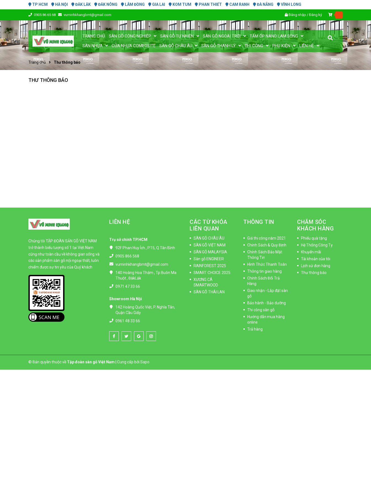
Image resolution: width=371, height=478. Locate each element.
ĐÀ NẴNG (263, 4)
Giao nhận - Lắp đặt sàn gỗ (267, 293)
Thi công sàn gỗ (261, 310)
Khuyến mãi (311, 252)
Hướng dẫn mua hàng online (266, 319)
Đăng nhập (297, 15)
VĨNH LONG (289, 4)
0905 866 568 (127, 256)
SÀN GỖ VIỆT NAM (209, 245)
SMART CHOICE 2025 (211, 272)
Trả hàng (255, 329)
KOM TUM (180, 4)
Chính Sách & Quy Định (266, 245)
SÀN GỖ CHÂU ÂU (208, 238)
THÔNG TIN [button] (258, 222)
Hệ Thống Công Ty (317, 245)
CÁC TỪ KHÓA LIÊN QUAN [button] (208, 225)
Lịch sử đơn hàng (315, 266)
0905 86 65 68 (45, 15)
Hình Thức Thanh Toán (267, 264)
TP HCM (38, 4)
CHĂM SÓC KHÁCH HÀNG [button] (315, 225)
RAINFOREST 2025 (209, 266)
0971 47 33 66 (127, 286)
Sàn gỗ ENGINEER (208, 259)
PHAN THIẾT (208, 4)
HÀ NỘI (59, 4)
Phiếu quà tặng (314, 238)
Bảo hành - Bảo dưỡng (266, 303)
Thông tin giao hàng (264, 271)
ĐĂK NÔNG (105, 4)
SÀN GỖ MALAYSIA (210, 252)
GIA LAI (156, 4)
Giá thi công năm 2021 (266, 238)
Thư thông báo (48, 80)
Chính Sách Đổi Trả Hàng (263, 281)
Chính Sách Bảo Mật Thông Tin (264, 255)
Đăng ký (315, 15)
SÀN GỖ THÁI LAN (209, 292)
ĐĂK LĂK (81, 4)
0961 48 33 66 (127, 321)
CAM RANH (237, 4)
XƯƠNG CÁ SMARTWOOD (205, 282)
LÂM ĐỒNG (133, 4)
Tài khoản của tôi (315, 259)
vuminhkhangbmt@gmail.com (87, 15)
